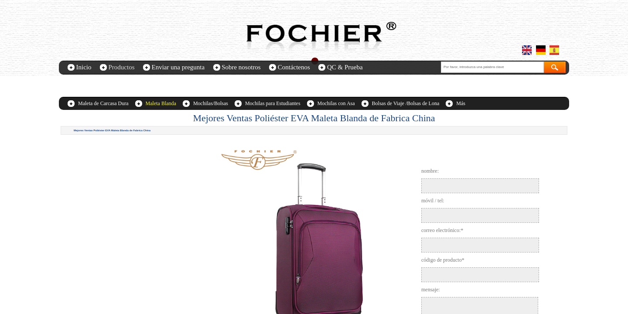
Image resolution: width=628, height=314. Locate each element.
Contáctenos (294, 67)
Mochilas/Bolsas (210, 103)
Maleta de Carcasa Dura (103, 103)
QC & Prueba (345, 67)
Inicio (84, 67)
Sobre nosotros (241, 67)
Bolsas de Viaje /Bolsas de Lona (406, 103)
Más (460, 103)
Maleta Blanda (161, 103)
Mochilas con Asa (336, 103)
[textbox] (492, 67)
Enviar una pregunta (178, 67)
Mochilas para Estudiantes (272, 103)
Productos (122, 67)
